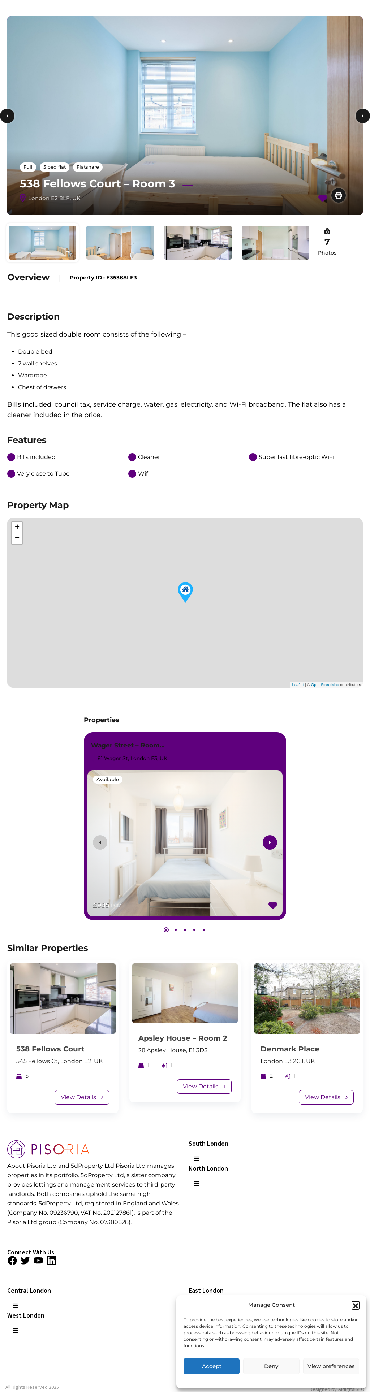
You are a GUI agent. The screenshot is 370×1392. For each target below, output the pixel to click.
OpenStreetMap (325, 684)
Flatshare (88, 167)
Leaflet (298, 684)
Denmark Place (290, 1049)
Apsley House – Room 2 (182, 1038)
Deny (271, 1366)
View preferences (331, 1366)
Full (28, 167)
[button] (355, 1305)
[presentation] (100, 842)
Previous (7, 116)
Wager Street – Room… (128, 745)
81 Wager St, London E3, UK (128, 758)
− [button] (17, 538)
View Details (82, 1097)
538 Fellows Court (50, 1049)
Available (107, 779)
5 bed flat (54, 167)
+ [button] (17, 527)
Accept (211, 1366)
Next (363, 116)
